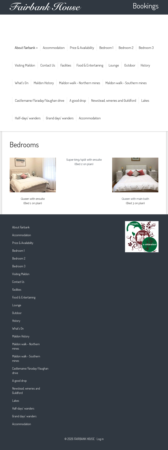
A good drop (78, 100)
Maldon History (44, 82)
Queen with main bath (135, 198)
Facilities (65, 65)
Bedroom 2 (126, 47)
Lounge (114, 65)
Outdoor (129, 65)
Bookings (146, 5)
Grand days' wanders (60, 118)
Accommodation (54, 47)
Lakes (145, 100)
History (145, 65)
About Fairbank (26, 47)
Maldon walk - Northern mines (79, 82)
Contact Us (47, 65)
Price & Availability (82, 47)
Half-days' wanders (28, 118)
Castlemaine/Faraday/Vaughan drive (39, 100)
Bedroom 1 (106, 47)
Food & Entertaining (89, 65)
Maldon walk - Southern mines (126, 82)
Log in (100, 439)
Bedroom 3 (146, 47)
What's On (21, 82)
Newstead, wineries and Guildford (113, 100)
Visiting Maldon (25, 65)
